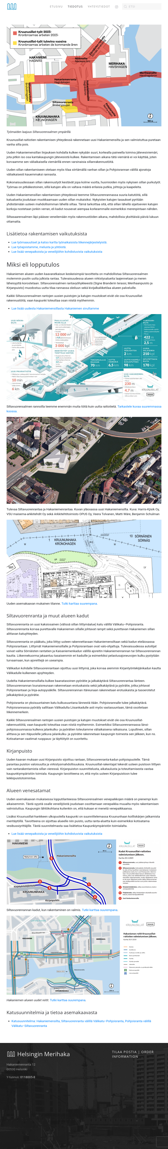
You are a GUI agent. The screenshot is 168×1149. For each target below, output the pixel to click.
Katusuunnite (20, 1021)
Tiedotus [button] (75, 6)
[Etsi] (141, 6)
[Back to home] (12, 6)
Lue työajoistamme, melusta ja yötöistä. (38, 247)
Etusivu (56, 6)
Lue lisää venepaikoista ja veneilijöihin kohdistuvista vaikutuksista (56, 252)
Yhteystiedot (99, 6)
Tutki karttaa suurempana (99, 910)
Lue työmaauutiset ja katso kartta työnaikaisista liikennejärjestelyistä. (59, 242)
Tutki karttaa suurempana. (80, 603)
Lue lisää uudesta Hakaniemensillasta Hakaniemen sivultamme (55, 308)
